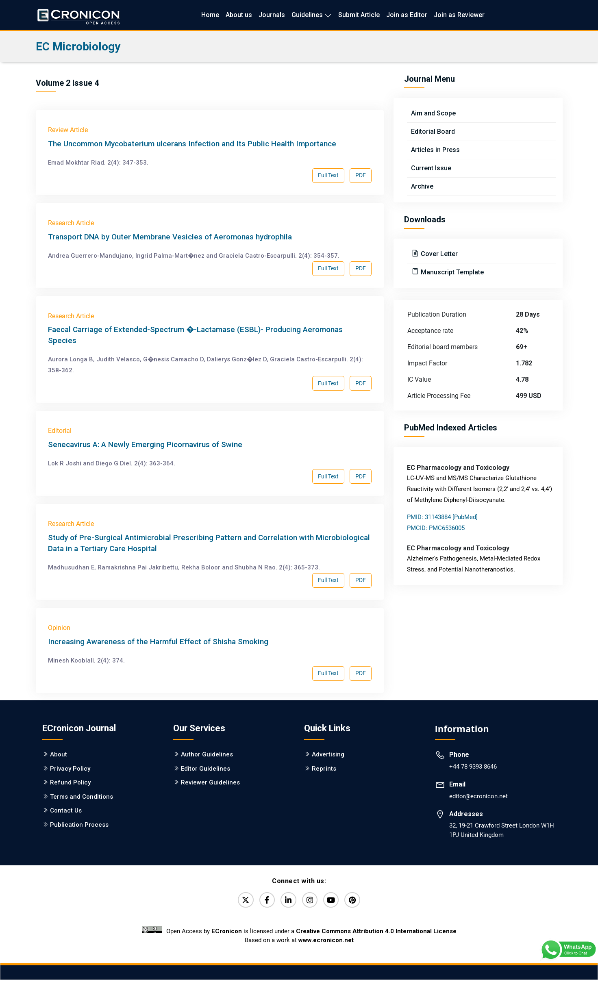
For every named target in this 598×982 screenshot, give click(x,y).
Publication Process (79, 824)
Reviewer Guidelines (210, 782)
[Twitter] (240, 901)
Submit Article (359, 15)
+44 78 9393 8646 (473, 766)
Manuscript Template (451, 272)
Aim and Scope (433, 113)
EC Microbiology (78, 46)
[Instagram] (311, 901)
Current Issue (431, 168)
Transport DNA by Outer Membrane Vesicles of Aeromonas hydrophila (170, 236)
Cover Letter (438, 254)
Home (210, 15)
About (58, 754)
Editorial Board (433, 131)
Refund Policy (70, 782)
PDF (360, 175)
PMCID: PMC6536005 (436, 528)
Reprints (324, 768)
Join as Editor (406, 15)
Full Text (328, 175)
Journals (272, 15)
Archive (422, 186)
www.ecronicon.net (326, 942)
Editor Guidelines (205, 768)
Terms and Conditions (81, 796)
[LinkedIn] (287, 901)
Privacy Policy (70, 768)
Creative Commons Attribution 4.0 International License (376, 933)
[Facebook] (264, 901)
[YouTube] (335, 901)
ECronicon (226, 933)
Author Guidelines (207, 754)
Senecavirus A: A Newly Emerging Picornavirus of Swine (145, 444)
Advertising (328, 754)
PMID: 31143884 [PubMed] (442, 517)
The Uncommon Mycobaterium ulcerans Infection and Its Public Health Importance (192, 143)
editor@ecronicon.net (478, 796)
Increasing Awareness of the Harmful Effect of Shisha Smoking (158, 641)
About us (239, 15)
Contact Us (66, 810)
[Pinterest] (358, 901)
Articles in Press (435, 150)
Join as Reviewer (459, 15)
